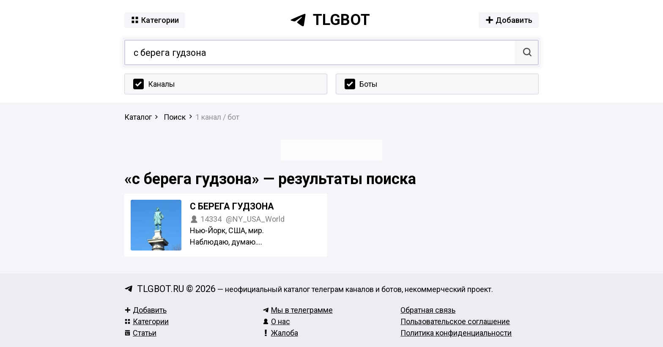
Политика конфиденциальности (456, 332)
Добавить (145, 310)
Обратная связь (427, 310)
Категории (146, 321)
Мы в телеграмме (298, 310)
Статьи (140, 332)
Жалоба (280, 332)
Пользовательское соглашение (455, 321)
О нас (276, 321)
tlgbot (330, 20)
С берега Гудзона (232, 206)
